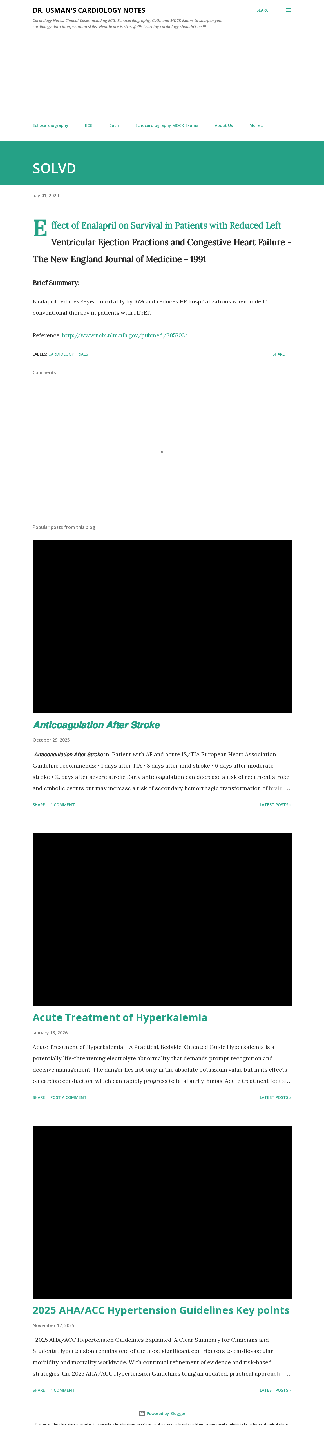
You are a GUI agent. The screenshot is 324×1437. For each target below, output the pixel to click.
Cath (114, 125)
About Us (224, 125)
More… (256, 125)
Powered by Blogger (162, 1413)
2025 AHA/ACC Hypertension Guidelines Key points (161, 1310)
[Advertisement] (162, 76)
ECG (89, 125)
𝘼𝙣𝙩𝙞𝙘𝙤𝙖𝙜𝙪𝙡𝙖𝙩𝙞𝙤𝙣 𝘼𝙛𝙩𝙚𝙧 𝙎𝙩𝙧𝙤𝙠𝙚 (96, 724)
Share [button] (278, 354)
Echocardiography (50, 125)
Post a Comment (68, 1097)
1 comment (62, 804)
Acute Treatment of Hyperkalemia (120, 1017)
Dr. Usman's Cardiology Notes (89, 10)
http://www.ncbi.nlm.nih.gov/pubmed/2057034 (125, 335)
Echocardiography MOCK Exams (166, 125)
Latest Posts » (276, 804)
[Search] (263, 10)
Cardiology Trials (68, 354)
